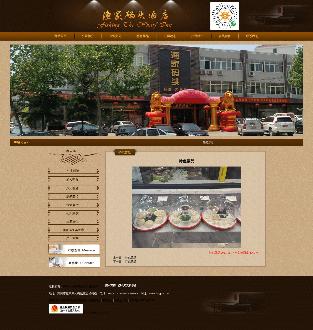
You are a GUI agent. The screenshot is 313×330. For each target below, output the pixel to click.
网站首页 (60, 36)
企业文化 (115, 36)
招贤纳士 (197, 36)
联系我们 (252, 36)
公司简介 (88, 36)
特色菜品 (143, 36)
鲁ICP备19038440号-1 (96, 312)
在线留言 (225, 36)
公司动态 (170, 36)
